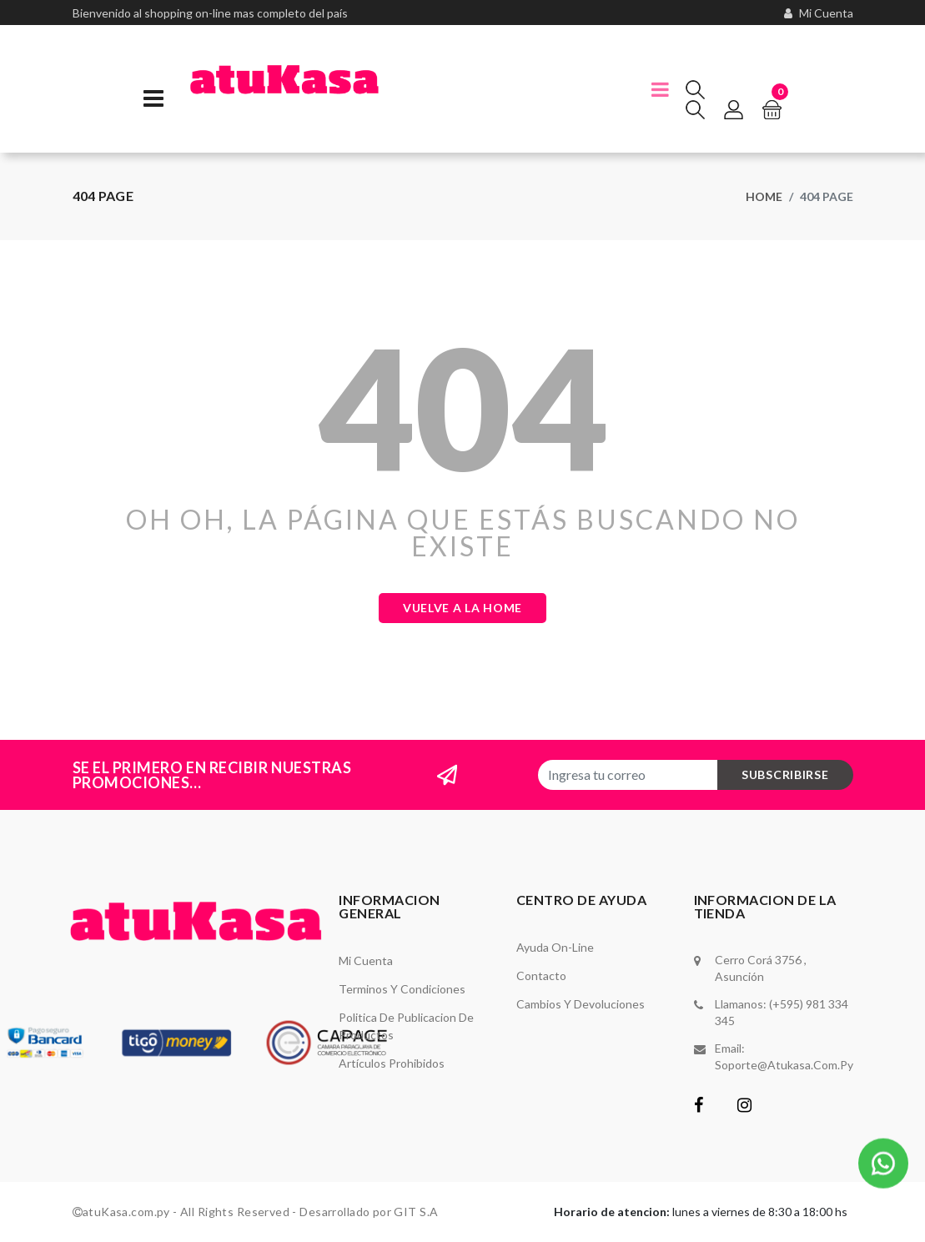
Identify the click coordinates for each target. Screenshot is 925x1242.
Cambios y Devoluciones (580, 1004)
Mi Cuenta (366, 960)
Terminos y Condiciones (402, 989)
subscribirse (785, 774)
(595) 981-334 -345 (140, 30)
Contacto (541, 975)
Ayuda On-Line (555, 947)
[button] (883, 1159)
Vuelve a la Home (462, 608)
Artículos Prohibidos (392, 1063)
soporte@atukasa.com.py (784, 1065)
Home (764, 196)
